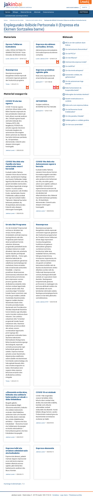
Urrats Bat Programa (16, 224)
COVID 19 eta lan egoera (14, 102)
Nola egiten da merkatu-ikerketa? (77, 94)
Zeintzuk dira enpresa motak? (76, 62)
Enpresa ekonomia (45, 448)
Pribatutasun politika (75, 495)
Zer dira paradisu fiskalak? (74, 116)
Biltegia (15, 12)
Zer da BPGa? (70, 66)
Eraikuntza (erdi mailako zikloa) (34, 20)
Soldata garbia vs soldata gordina (77, 120)
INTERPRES (41, 101)
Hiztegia (84, 12)
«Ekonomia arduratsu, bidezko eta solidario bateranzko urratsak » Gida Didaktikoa (16, 396)
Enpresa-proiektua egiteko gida (45, 71)
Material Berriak (26, 12)
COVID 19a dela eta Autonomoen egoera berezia (46, 164)
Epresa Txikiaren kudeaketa (14, 46)
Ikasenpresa (12, 70)
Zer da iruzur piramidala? (74, 124)
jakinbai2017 (39, 82)
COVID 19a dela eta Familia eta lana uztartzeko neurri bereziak (15, 165)
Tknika (7, 84)
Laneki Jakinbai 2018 (12, 59)
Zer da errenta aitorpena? (74, 70)
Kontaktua (55, 495)
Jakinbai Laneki (10, 150)
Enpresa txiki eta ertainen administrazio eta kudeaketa (17, 451)
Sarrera (7, 12)
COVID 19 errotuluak (46, 392)
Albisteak (37, 12)
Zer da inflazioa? (71, 58)
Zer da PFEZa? (70, 54)
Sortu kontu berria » (72, 7)
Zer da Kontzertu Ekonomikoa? (76, 49)
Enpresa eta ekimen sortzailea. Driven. (45, 46)
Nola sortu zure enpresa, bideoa (76, 105)
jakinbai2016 (39, 111)
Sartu (84, 7)
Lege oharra (64, 495)
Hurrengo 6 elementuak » (13, 484)
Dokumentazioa (48, 12)
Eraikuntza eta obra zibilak (17, 20)
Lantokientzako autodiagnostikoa (16, 16)
